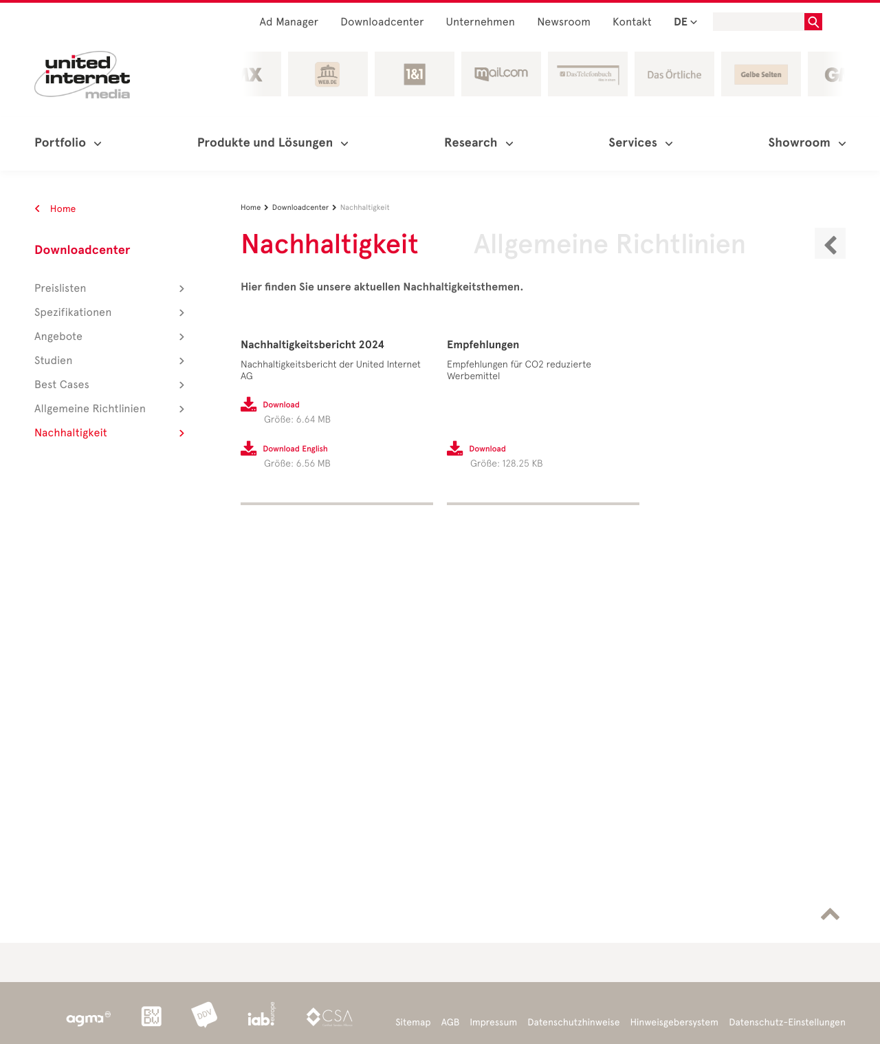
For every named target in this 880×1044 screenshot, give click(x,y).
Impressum (493, 1022)
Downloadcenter (382, 22)
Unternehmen (481, 22)
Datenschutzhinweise (573, 1022)
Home (55, 209)
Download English (295, 449)
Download (281, 405)
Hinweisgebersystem (674, 1022)
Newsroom (564, 22)
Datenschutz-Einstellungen (787, 1022)
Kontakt (632, 22)
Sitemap (412, 1022)
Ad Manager (289, 22)
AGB (450, 1022)
